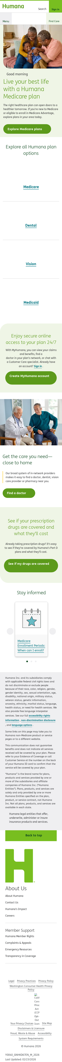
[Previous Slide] (10, 631)
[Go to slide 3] (36, 661)
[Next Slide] (52, 631)
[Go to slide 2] (31, 661)
